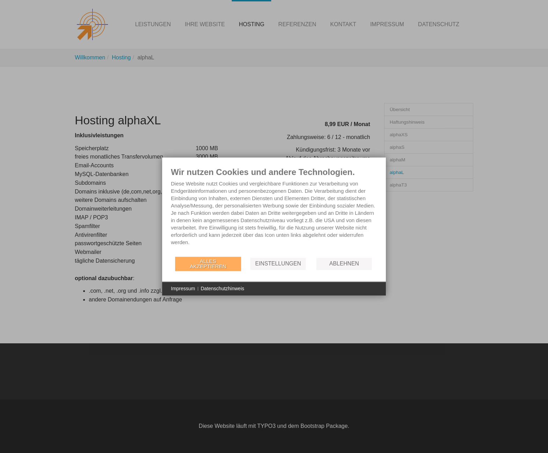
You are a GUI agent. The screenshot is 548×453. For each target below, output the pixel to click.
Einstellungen (278, 263)
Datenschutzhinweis (222, 288)
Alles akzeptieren (208, 263)
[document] (274, 211)
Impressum (183, 288)
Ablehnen (344, 263)
